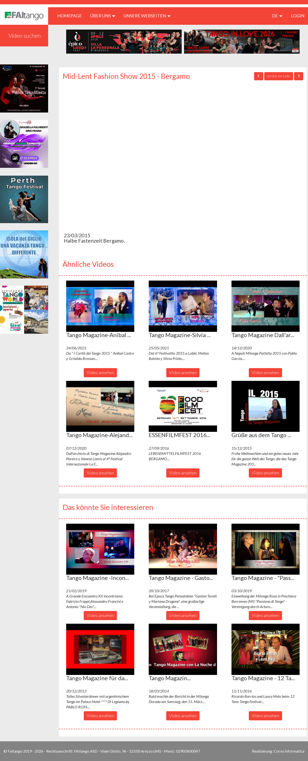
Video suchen (24, 35)
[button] (100, 306)
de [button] (277, 15)
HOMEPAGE (71, 15)
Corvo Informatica (289, 751)
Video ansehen (100, 372)
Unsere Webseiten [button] (147, 15)
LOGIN (297, 15)
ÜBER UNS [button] (102, 15)
